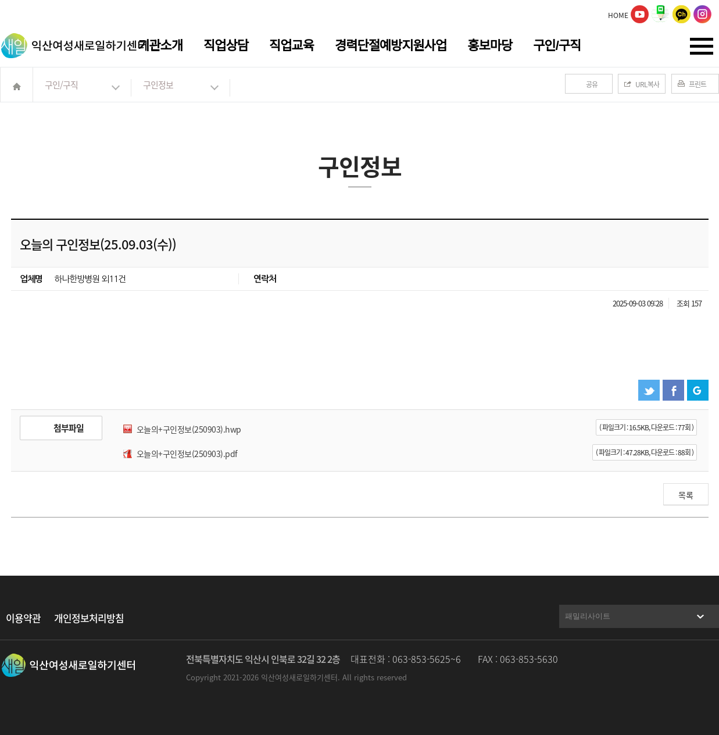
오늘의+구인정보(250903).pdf (187, 453)
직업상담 (225, 45)
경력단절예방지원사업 (390, 45)
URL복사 (647, 84)
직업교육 (291, 45)
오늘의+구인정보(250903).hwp (189, 429)
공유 (592, 84)
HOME (618, 15)
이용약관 (23, 618)
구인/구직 (557, 45)
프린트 (697, 84)
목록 (685, 495)
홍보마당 (489, 45)
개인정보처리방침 (89, 618)
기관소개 (160, 45)
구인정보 (158, 85)
